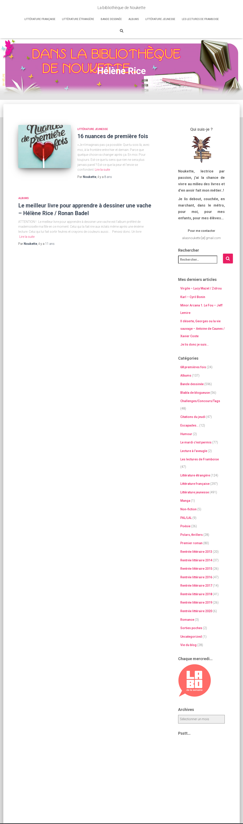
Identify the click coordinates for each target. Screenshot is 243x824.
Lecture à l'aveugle (193, 451)
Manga (185, 500)
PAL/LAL (186, 518)
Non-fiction (188, 509)
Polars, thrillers (191, 535)
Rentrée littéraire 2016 (196, 577)
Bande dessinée (111, 19)
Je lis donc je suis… (194, 344)
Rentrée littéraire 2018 (196, 594)
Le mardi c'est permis (196, 442)
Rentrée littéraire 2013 (196, 551)
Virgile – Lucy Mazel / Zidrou (201, 288)
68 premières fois (193, 367)
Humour (186, 434)
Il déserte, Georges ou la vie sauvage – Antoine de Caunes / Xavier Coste (202, 328)
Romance (187, 619)
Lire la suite (102, 169)
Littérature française (39, 19)
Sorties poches (191, 628)
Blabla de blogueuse (195, 392)
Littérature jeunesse (160, 19)
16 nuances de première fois (112, 136)
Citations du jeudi (192, 417)
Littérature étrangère (78, 19)
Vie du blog (188, 645)
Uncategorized (191, 636)
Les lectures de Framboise (200, 19)
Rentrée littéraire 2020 (196, 611)
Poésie (185, 526)
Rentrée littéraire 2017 (196, 585)
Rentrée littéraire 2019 (196, 602)
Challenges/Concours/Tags (200, 401)
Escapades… (189, 425)
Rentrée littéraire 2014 (196, 560)
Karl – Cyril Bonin (192, 297)
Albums (133, 19)
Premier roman (191, 543)
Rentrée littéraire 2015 (196, 568)
